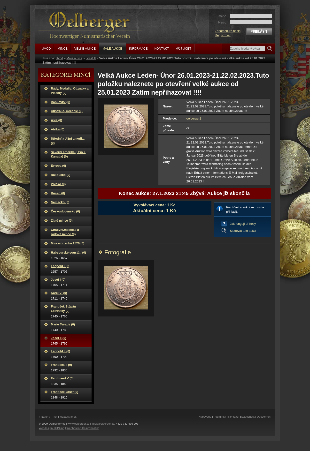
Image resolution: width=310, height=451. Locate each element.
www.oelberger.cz (78, 423)
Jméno (221, 16)
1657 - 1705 (70, 268)
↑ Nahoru (44, 416)
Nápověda (205, 416)
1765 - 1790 (70, 340)
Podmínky (220, 416)
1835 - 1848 (70, 381)
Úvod (59, 58)
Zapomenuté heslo (227, 31)
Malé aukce (74, 58)
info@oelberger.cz (103, 423)
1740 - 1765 (70, 311)
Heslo (222, 22)
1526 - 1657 (70, 255)
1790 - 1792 (70, 354)
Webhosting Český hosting (83, 428)
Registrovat (223, 35)
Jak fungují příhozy (243, 224)
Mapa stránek (68, 416)
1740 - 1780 (70, 327)
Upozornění (264, 416)
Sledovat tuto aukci (243, 231)
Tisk (54, 416)
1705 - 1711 (70, 282)
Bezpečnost (247, 416)
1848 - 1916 (70, 394)
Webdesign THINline (51, 428)
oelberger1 (193, 118)
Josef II (91, 58)
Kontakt (233, 416)
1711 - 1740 (70, 295)
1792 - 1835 (70, 367)
